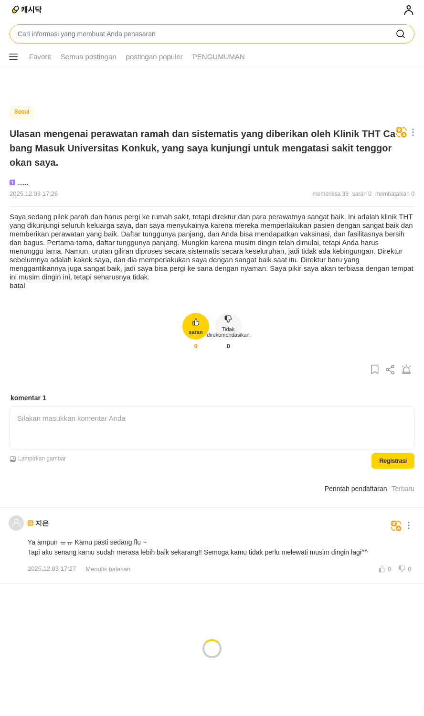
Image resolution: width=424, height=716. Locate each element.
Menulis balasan (107, 566)
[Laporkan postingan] (406, 370)
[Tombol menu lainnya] (13, 56)
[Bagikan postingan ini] (390, 370)
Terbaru (403, 486)
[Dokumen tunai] (27, 10)
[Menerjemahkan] (401, 133)
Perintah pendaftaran (356, 486)
